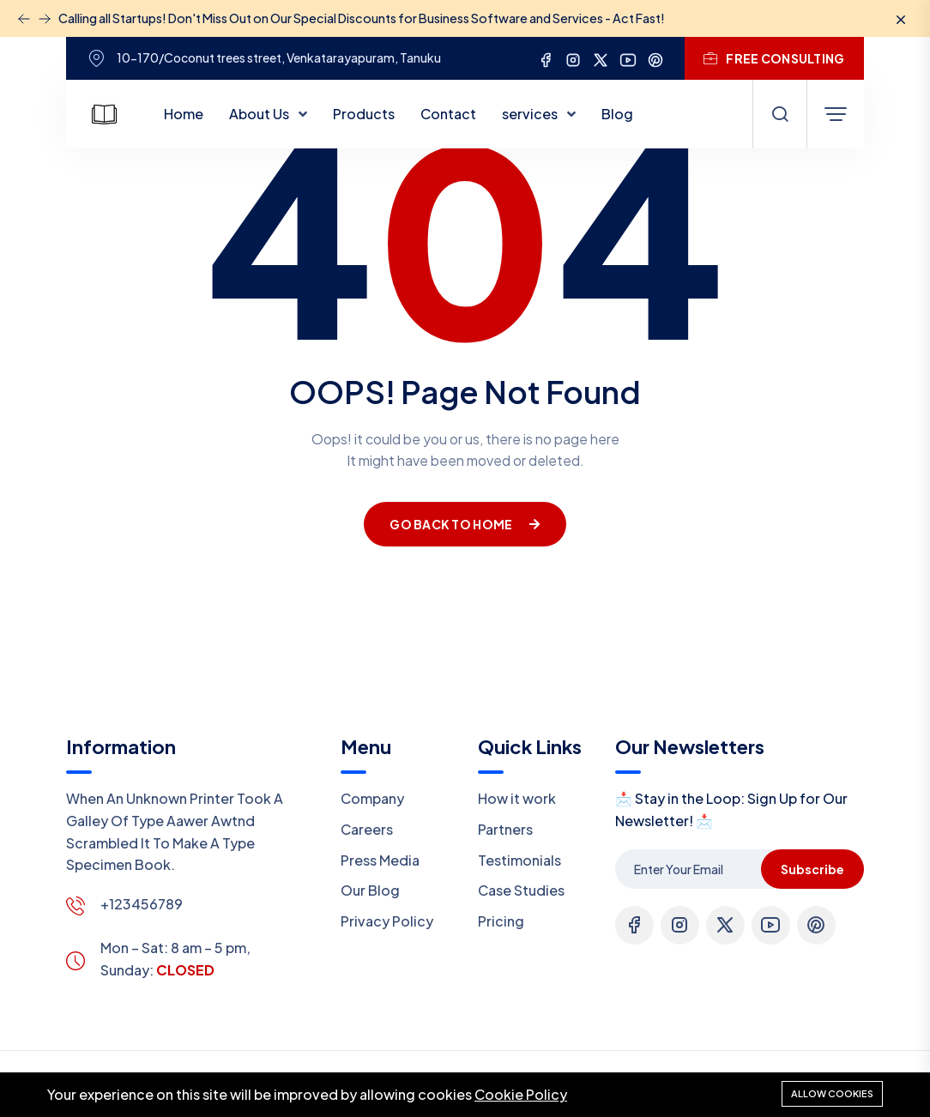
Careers (367, 829)
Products (364, 114)
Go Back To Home (465, 524)
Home (183, 114)
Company (372, 798)
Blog (617, 114)
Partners (505, 829)
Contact (448, 114)
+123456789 (141, 904)
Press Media (380, 860)
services (531, 114)
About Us (260, 114)
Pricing (501, 921)
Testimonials (519, 860)
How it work (517, 798)
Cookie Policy (520, 1094)
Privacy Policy (387, 921)
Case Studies (521, 890)
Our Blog (370, 890)
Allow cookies (832, 1093)
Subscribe (812, 869)
